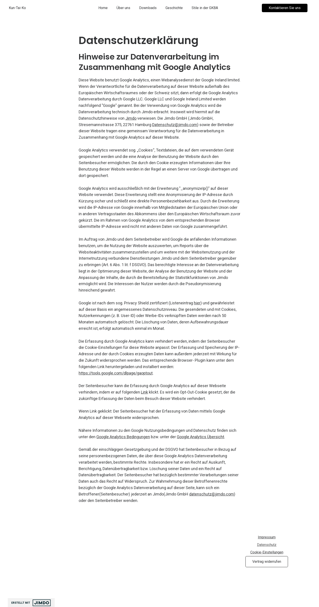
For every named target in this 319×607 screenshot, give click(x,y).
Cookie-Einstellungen (266, 552)
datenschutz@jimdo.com (211, 494)
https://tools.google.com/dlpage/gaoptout (116, 373)
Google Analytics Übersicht (200, 436)
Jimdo (130, 118)
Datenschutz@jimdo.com (174, 124)
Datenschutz (266, 545)
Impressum (267, 537)
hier (197, 303)
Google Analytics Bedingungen (123, 436)
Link (144, 392)
